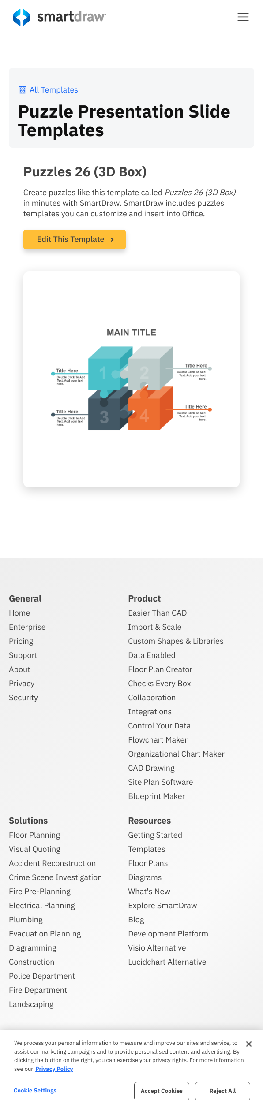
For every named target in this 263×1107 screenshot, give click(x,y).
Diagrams (145, 877)
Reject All (223, 1091)
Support (23, 655)
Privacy (21, 683)
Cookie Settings (35, 1090)
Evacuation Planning (45, 934)
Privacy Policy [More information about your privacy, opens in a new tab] (54, 1069)
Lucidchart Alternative (167, 962)
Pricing (21, 641)
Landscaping (31, 1004)
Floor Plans (148, 863)
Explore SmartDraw (162, 905)
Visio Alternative (157, 948)
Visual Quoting (34, 849)
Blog (136, 919)
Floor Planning (34, 835)
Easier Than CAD (157, 613)
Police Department (42, 976)
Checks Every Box (159, 683)
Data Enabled (152, 655)
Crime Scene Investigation (55, 877)
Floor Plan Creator (160, 669)
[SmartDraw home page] (59, 17)
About (19, 669)
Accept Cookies (162, 1091)
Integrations (150, 711)
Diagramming (32, 948)
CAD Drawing (151, 768)
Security (23, 697)
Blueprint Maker (156, 796)
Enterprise (27, 627)
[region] (131, 1068)
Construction (31, 962)
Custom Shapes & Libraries (176, 641)
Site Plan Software (160, 782)
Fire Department (38, 990)
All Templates (48, 90)
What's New (149, 891)
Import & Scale (154, 627)
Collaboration (152, 697)
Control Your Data (159, 726)
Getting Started (155, 835)
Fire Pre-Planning (40, 891)
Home (19, 613)
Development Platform (168, 934)
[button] (243, 16)
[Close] (249, 1044)
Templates (146, 849)
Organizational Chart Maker (176, 754)
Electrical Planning (42, 905)
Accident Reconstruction (52, 863)
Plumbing (25, 919)
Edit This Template (71, 239)
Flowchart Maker (158, 740)
